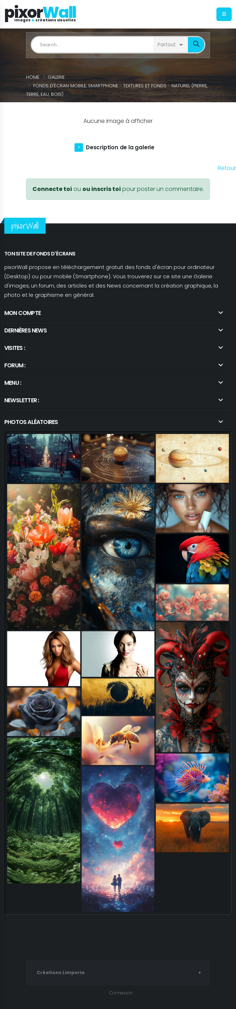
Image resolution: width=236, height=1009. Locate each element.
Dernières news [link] (25, 330)
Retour (227, 168)
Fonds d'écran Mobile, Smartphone (75, 86)
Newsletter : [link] (21, 400)
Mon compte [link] (22, 313)
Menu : (12, 383)
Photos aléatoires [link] (31, 422)
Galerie (56, 77)
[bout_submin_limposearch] (196, 44)
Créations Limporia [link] (61, 972)
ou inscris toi (101, 189)
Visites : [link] (14, 348)
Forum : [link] (14, 365)
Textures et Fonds (144, 86)
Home (32, 77)
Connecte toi (52, 189)
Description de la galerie (120, 147)
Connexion (120, 992)
